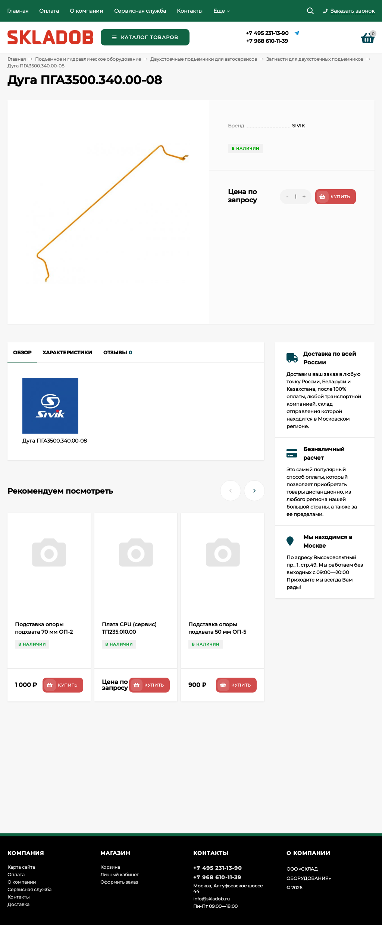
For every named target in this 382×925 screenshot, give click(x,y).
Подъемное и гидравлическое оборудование (88, 59)
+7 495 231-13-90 (267, 33)
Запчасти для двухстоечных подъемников (314, 59)
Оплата (49, 10)
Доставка (18, 904)
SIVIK (298, 126)
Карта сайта (21, 867)
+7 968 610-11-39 (267, 41)
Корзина (110, 867)
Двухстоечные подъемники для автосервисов (203, 59)
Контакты (190, 10)
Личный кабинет (119, 874)
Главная (17, 10)
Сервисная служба (140, 10)
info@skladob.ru (211, 899)
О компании (86, 10)
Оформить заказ (119, 882)
